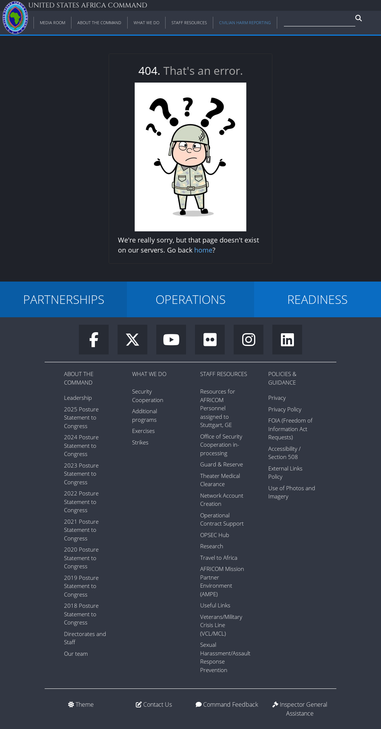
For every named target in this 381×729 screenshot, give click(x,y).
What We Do (149, 374)
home (203, 249)
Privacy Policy (284, 409)
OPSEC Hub (214, 535)
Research (211, 546)
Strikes (140, 442)
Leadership (78, 397)
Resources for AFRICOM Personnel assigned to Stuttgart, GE (217, 408)
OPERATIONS (190, 299)
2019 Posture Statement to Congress (81, 586)
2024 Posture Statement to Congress (81, 445)
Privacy (277, 397)
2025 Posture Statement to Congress (81, 417)
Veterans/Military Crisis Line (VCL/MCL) (221, 625)
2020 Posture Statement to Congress (81, 558)
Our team (76, 653)
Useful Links (215, 605)
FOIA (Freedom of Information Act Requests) (290, 429)
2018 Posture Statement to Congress (81, 614)
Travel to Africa (218, 557)
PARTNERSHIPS (63, 299)
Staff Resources (223, 374)
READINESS (317, 299)
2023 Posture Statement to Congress (81, 474)
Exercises (143, 430)
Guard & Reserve (221, 464)
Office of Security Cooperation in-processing (221, 445)
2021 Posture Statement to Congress (81, 530)
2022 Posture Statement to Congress (81, 501)
